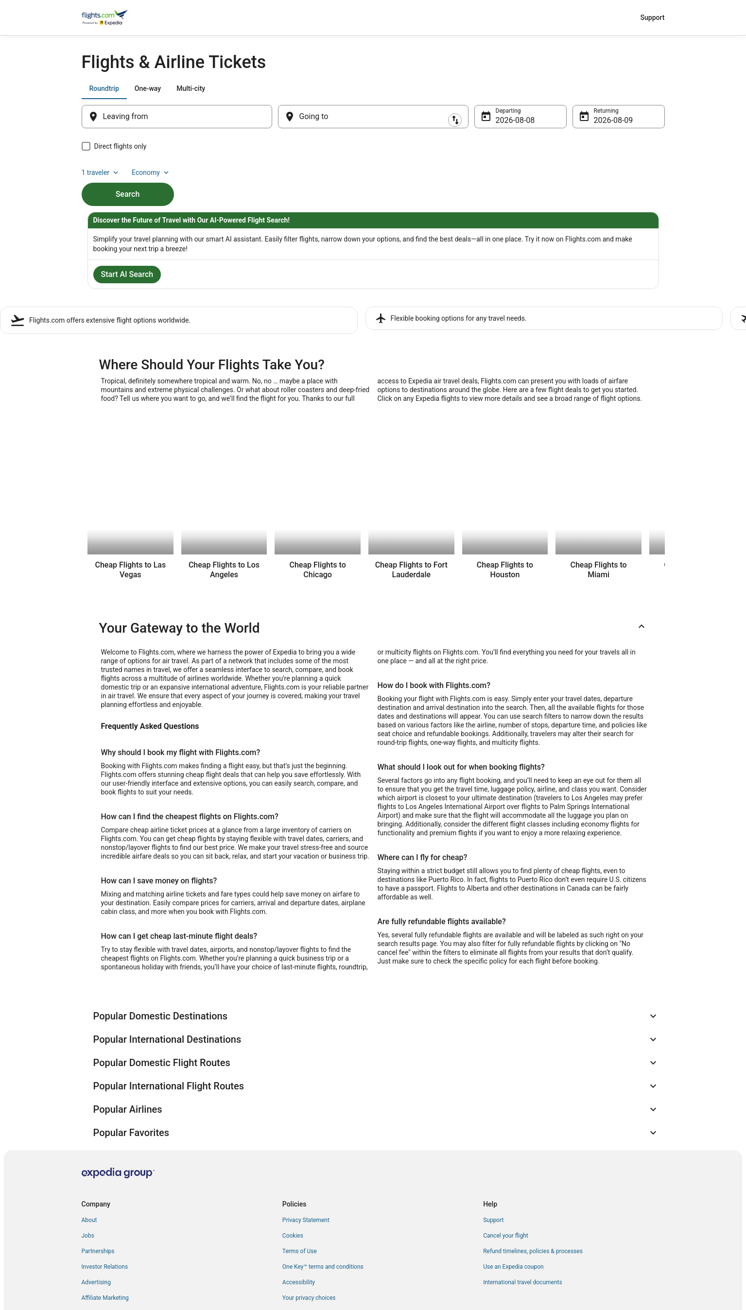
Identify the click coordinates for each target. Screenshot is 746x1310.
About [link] (89, 1148)
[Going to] (373, 116)
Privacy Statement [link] (306, 1148)
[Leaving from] (177, 116)
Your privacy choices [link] (309, 1226)
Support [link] (493, 1148)
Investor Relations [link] (105, 1194)
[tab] (104, 88)
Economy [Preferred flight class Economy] (633, 88)
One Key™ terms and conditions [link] (323, 1194)
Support (653, 17)
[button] (373, 626)
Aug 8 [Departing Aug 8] (506, 120)
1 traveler (583, 88)
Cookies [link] (292, 1163)
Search (128, 177)
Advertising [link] (96, 1210)
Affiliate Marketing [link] (105, 1226)
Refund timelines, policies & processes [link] (533, 1179)
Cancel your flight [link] (505, 1163)
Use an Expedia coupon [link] (513, 1194)
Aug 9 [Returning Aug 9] (604, 120)
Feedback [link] (94, 1241)
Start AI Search (127, 276)
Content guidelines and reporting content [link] (335, 1241)
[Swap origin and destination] (277, 116)
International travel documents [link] (522, 1210)
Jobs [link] (88, 1163)
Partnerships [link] (98, 1179)
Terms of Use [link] (299, 1179)
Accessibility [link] (298, 1210)
